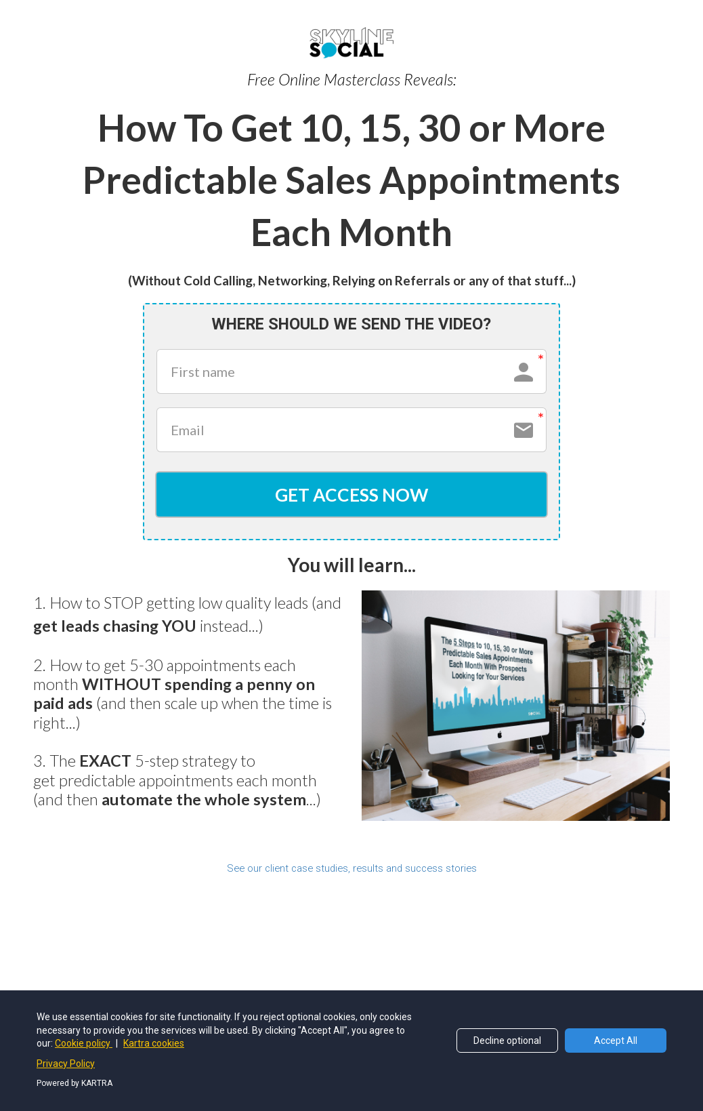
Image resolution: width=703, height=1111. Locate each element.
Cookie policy (83, 1043)
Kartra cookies (153, 1043)
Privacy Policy (66, 1063)
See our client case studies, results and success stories (352, 871)
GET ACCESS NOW (351, 495)
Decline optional (507, 1040)
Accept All (615, 1040)
